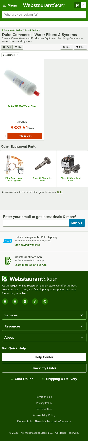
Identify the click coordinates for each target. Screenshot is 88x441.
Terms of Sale (44, 397)
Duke (60, 192)
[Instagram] (5, 301)
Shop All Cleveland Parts (71, 179)
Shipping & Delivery (59, 379)
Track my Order (44, 368)
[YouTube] (15, 301)
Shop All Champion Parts (42, 179)
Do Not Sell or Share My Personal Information (44, 421)
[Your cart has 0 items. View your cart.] (80, 5)
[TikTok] (35, 301)
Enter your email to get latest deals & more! (39, 217)
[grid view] (7, 47)
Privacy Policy (44, 403)
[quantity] (5, 136)
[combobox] (44, 14)
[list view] (18, 47)
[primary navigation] (10, 5)
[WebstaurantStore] (44, 279)
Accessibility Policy (44, 415)
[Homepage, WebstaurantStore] (44, 5)
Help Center (44, 357)
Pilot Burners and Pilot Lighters (14, 179)
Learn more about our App (31, 264)
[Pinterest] (45, 301)
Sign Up (76, 223)
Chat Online (22, 379)
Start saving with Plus (27, 244)
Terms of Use (44, 409)
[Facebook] (25, 301)
